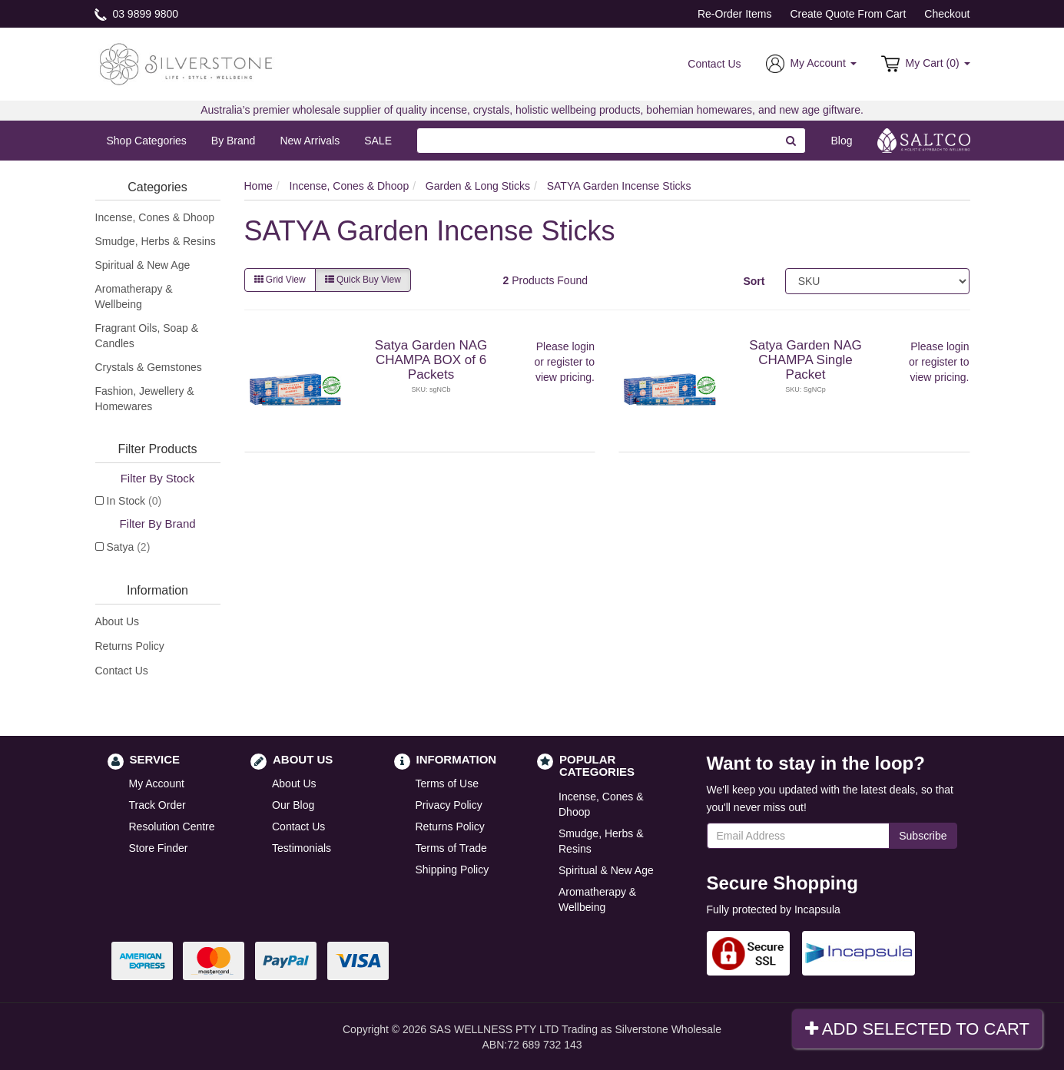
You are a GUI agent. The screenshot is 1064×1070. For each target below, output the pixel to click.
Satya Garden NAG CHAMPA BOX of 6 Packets (431, 359)
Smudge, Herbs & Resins (155, 241)
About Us (117, 621)
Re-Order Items (734, 14)
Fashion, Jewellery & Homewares (144, 398)
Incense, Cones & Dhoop (155, 217)
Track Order (157, 805)
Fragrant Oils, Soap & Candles (147, 335)
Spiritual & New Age (143, 265)
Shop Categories (147, 140)
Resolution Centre (172, 826)
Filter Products (157, 448)
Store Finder (158, 848)
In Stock (134, 501)
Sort (753, 281)
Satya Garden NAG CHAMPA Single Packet (805, 359)
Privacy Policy (449, 805)
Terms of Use (447, 783)
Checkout (947, 14)
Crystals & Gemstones (148, 367)
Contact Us (714, 64)
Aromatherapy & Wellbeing (134, 296)
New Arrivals (310, 140)
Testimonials (301, 848)
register (565, 362)
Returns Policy (129, 646)
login (583, 346)
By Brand (233, 140)
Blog (841, 140)
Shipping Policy (452, 869)
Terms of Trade (451, 848)
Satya (129, 547)
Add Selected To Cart (917, 1029)
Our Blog (293, 805)
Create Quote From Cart (848, 14)
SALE (378, 140)
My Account (156, 783)
